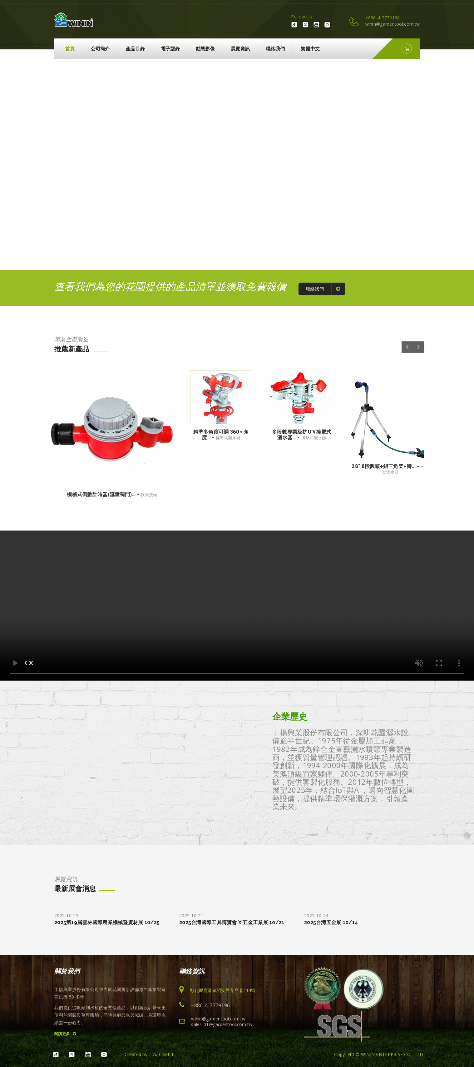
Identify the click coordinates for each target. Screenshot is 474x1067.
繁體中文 (310, 48)
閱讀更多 (65, 1033)
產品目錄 (135, 48)
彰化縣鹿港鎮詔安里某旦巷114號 (222, 990)
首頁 (70, 48)
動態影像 (205, 48)
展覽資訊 (240, 48)
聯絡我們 (275, 48)
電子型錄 (170, 48)
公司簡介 (100, 48)
